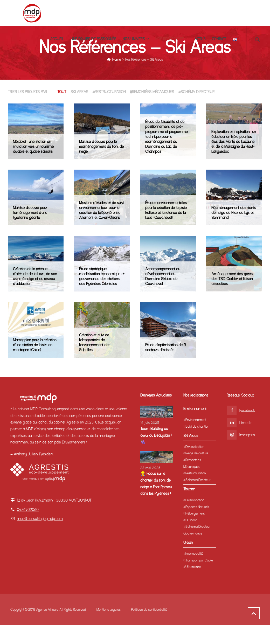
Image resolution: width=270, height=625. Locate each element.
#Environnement (194, 420)
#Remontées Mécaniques (152, 91)
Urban (188, 542)
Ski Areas (79, 91)
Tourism (189, 489)
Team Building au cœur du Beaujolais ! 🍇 (156, 435)
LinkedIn (245, 422)
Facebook (247, 410)
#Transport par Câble (198, 560)
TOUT (61, 91)
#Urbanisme (192, 567)
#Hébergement (194, 513)
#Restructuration (109, 91)
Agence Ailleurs (47, 609)
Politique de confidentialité (149, 609)
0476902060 (28, 509)
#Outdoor (190, 520)
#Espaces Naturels (196, 507)
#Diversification (193, 447)
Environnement (194, 408)
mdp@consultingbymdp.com (40, 518)
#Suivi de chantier (196, 426)
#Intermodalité (193, 553)
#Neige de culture (195, 453)
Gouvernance (192, 533)
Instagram (247, 435)
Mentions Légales (108, 609)
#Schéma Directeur (196, 91)
